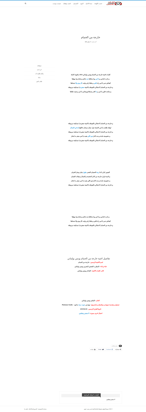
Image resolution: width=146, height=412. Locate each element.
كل (81, 83)
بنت (87, 79)
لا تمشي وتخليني (84, 313)
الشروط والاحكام (33, 409)
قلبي (95, 83)
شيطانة (39, 65)
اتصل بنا (26, 409)
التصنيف (75, 3)
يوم (79, 83)
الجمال (72, 128)
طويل (85, 172)
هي (92, 136)
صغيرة (82, 87)
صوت (83, 305)
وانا (76, 83)
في (76, 128)
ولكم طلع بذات (39, 73)
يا (98, 79)
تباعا (39, 77)
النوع (82, 3)
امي (96, 79)
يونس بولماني (114, 345)
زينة (97, 172)
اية (78, 128)
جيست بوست (57, 3)
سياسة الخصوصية (42, 409)
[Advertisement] (73, 21)
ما (96, 91)
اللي (89, 136)
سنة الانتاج (89, 3)
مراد (79, 305)
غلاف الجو (39, 81)
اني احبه (39, 69)
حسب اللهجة (98, 3)
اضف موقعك (67, 3)
